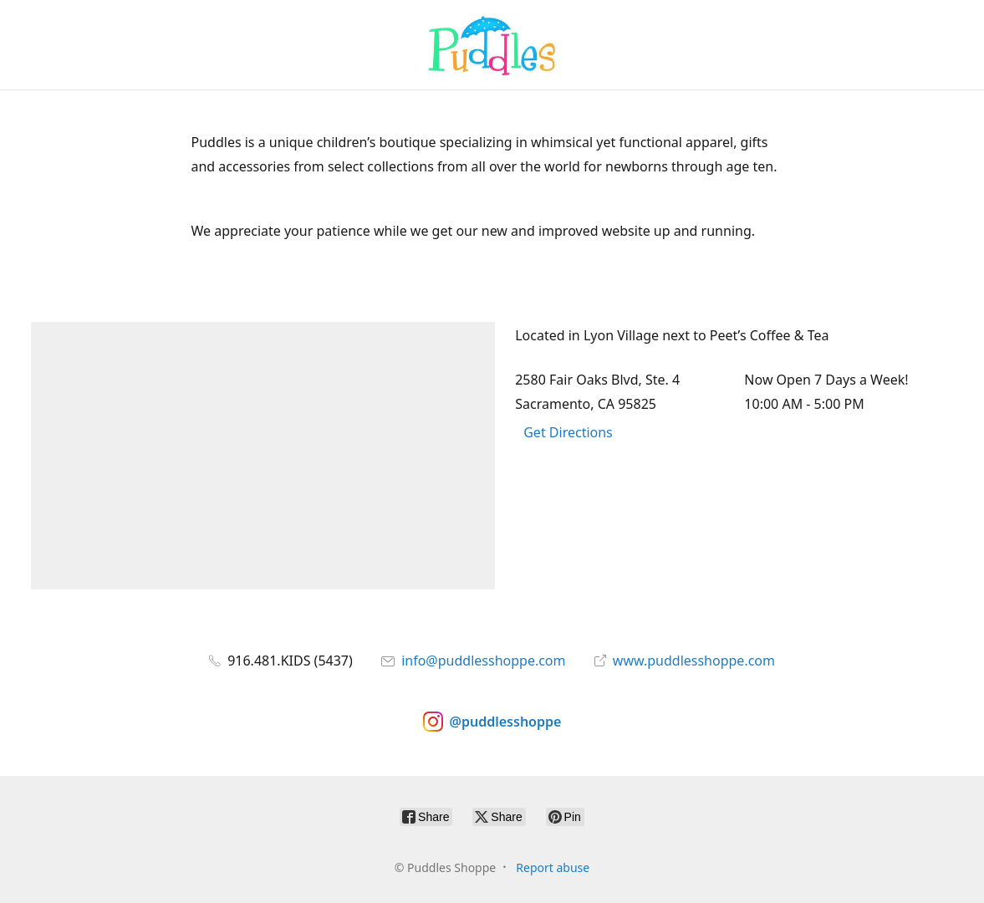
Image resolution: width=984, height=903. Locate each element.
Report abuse (552, 867)
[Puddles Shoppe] (492, 44)
